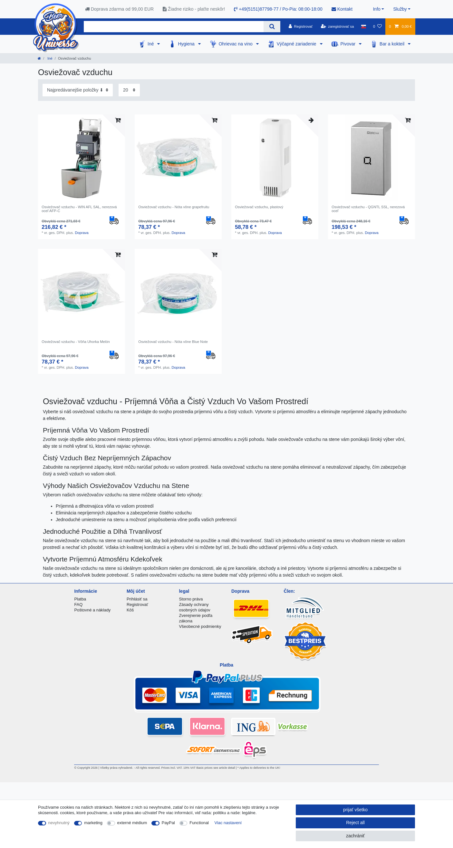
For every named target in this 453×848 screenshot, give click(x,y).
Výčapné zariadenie (297, 43)
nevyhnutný (59, 822)
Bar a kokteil (393, 43)
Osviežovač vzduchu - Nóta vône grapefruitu (173, 207)
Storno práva (191, 599)
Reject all (355, 822)
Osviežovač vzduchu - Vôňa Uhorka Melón (76, 342)
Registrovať (137, 604)
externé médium (132, 822)
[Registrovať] (300, 26)
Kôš (130, 610)
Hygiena (187, 43)
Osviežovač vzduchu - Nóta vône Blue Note (173, 342)
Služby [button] (400, 9)
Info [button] (376, 9)
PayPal (168, 822)
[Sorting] (78, 90)
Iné (151, 43)
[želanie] (377, 26)
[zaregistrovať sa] (337, 26)
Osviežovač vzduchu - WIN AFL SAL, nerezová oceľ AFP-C (79, 209)
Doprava (81, 233)
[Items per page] (129, 90)
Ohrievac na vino (236, 43)
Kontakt (342, 9)
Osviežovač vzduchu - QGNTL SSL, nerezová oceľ (368, 209)
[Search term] (174, 26)
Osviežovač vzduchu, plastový (259, 207)
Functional (199, 822)
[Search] (272, 26)
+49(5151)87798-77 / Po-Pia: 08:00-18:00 (278, 9)
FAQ (78, 604)
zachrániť (355, 835)
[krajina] (364, 26)
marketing (93, 822)
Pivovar (349, 43)
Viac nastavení (228, 822)
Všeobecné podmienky (200, 626)
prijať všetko (355, 809)
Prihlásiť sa (137, 599)
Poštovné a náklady (92, 610)
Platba (80, 599)
